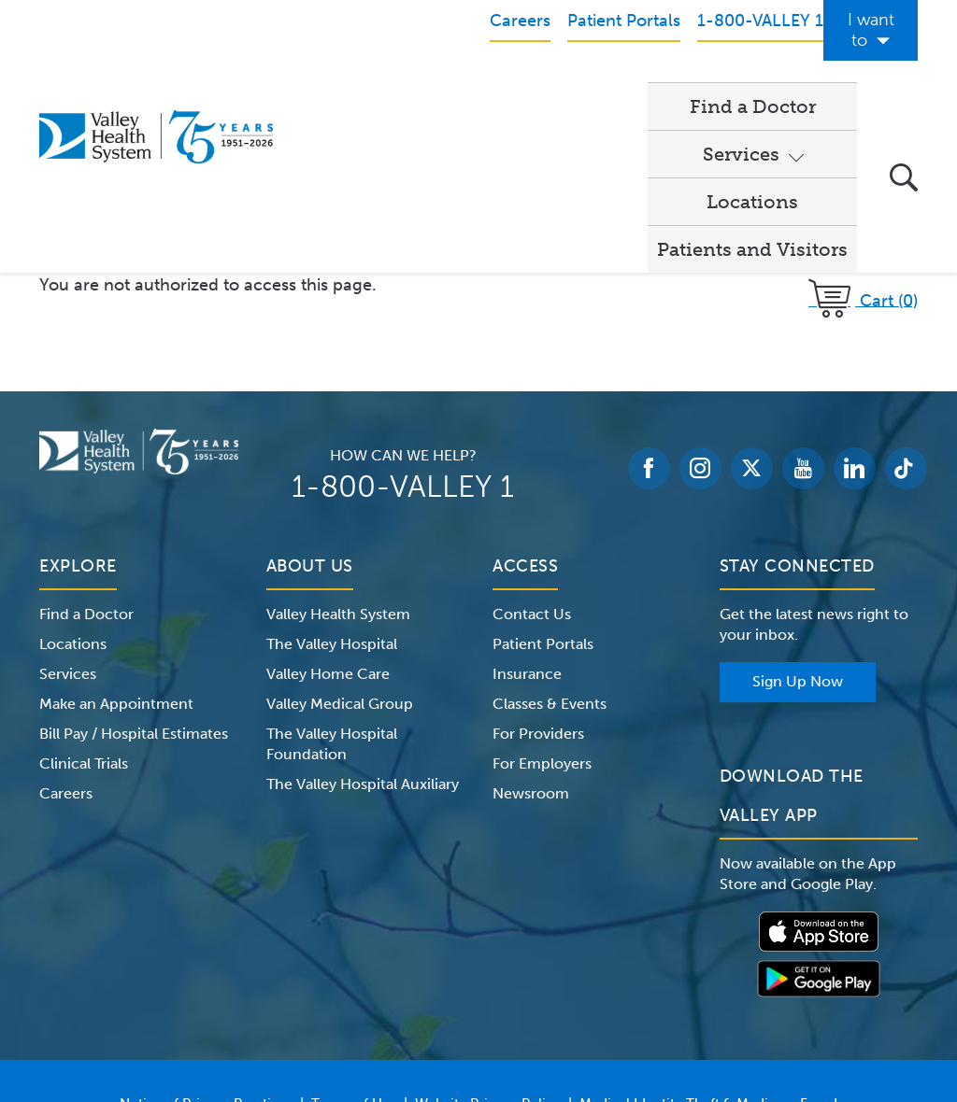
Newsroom (531, 629)
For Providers (538, 569)
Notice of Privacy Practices (206, 939)
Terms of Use (353, 939)
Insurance (527, 509)
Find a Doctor (347, 85)
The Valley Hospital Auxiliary (362, 620)
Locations (592, 85)
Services (467, 85)
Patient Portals (543, 479)
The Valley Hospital (331, 479)
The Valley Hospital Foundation (331, 579)
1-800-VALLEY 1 (403, 322)
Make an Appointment (116, 539)
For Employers (542, 599)
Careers (66, 629)
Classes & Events (550, 539)
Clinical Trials (83, 599)
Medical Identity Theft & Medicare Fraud (708, 939)
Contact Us (532, 450)
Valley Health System (338, 450)
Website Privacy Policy (488, 939)
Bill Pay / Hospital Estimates (133, 569)
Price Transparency (486, 962)
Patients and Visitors (752, 85)
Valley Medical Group (339, 539)
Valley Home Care (328, 509)
